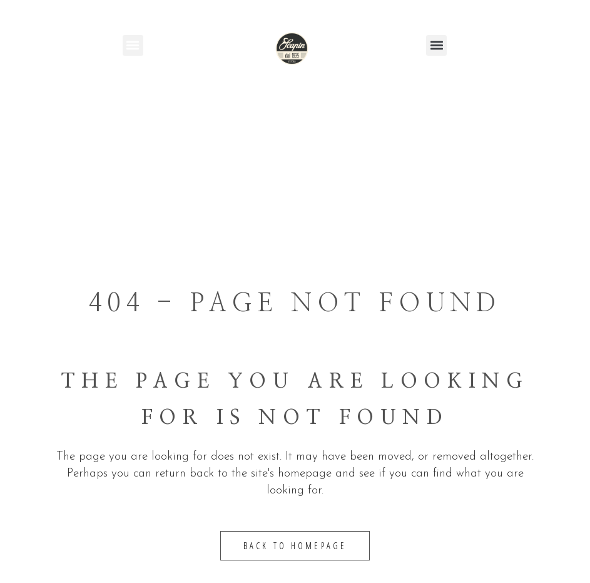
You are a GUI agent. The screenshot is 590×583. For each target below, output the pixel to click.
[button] (133, 45)
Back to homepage (295, 546)
